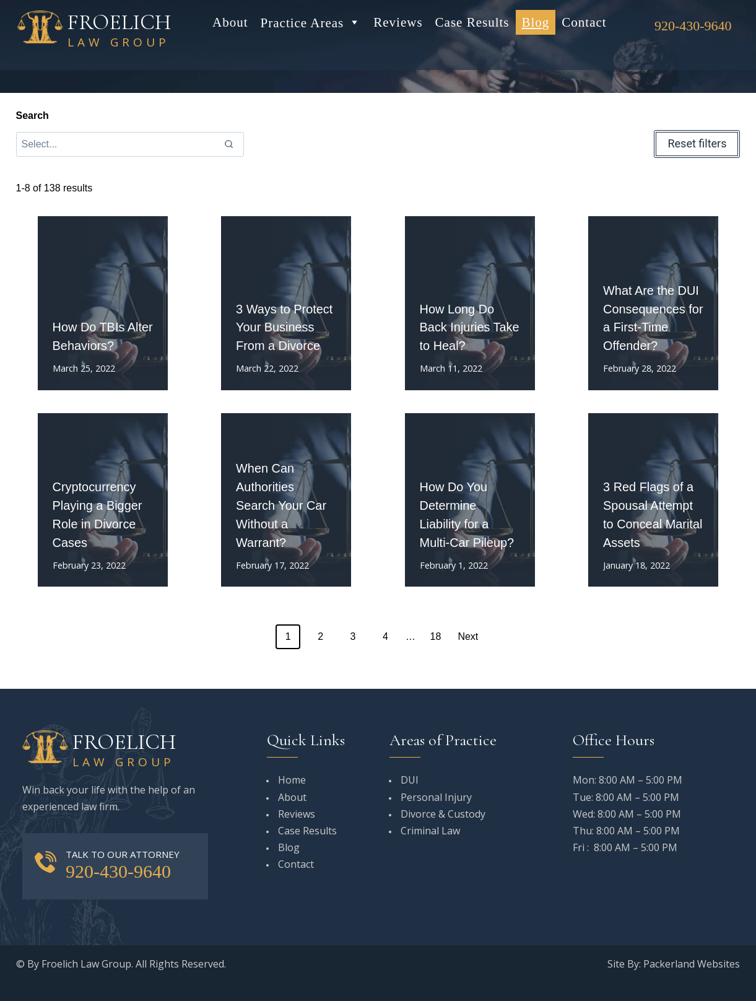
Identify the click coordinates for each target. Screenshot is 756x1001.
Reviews (397, 22)
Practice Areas (311, 22)
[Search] (228, 144)
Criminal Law (430, 830)
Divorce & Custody (443, 814)
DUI (410, 780)
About (230, 22)
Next (468, 636)
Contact (584, 22)
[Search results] (130, 144)
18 (435, 636)
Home (292, 780)
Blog (536, 22)
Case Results (472, 22)
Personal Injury (436, 797)
